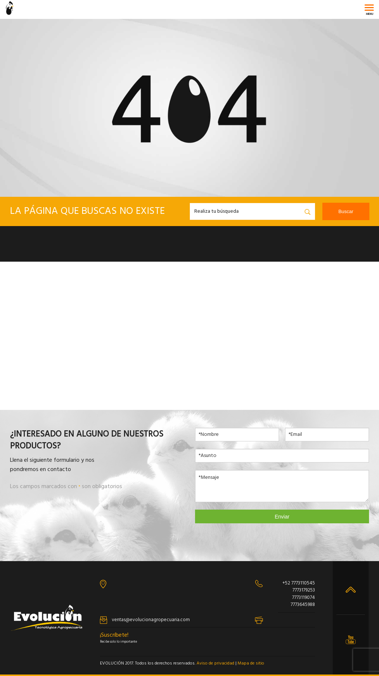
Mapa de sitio (251, 663)
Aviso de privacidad (215, 663)
